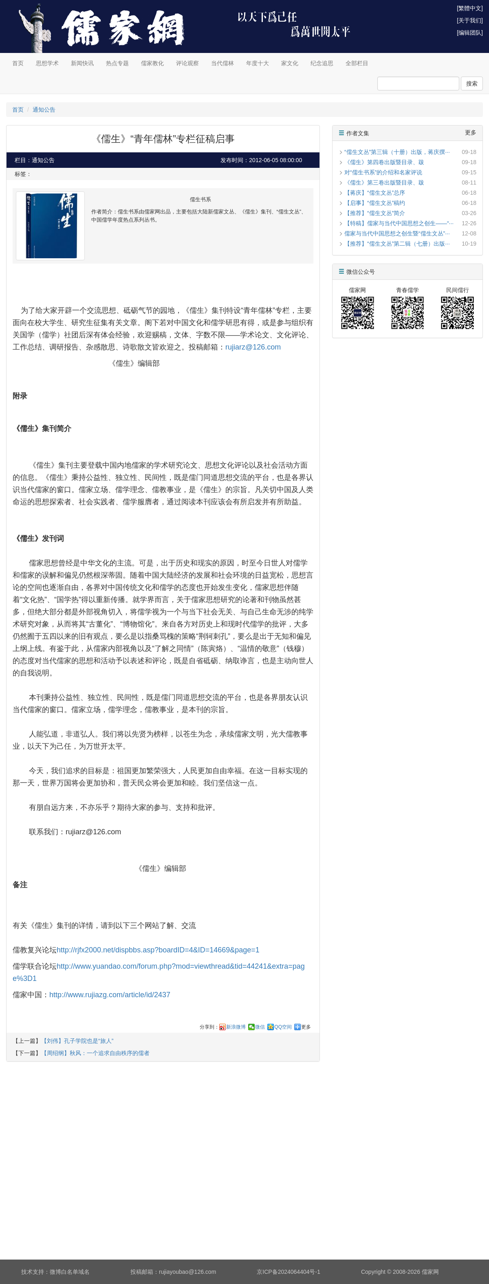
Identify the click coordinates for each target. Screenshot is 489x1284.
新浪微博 (236, 1027)
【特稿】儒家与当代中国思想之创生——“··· (399, 223)
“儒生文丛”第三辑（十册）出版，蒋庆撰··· (397, 152)
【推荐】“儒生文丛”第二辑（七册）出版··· (397, 243)
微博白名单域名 (70, 1272)
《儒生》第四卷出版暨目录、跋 (384, 162)
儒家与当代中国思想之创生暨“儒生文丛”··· (397, 233)
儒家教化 (152, 63)
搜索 (472, 83)
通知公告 (44, 109)
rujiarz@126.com (253, 347)
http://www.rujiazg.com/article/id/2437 (109, 995)
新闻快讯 (82, 63)
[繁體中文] (470, 8)
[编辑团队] (470, 32)
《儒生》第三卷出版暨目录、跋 (384, 182)
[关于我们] (470, 20)
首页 (18, 63)
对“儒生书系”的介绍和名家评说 (383, 172)
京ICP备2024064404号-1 (288, 1272)
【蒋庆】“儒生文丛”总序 (374, 192)
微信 (260, 1027)
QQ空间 (283, 1027)
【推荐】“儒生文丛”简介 (374, 213)
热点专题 (117, 63)
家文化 (289, 63)
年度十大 (257, 63)
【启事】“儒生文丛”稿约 (374, 203)
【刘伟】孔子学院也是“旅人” (77, 1041)
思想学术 (47, 63)
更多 (306, 1027)
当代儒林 (222, 63)
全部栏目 (357, 63)
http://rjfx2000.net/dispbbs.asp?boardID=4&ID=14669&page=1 (158, 950)
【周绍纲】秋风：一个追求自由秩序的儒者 (95, 1053)
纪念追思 (322, 63)
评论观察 (187, 63)
